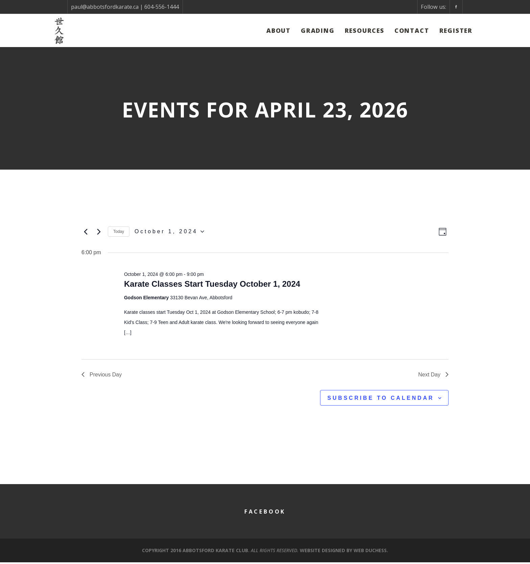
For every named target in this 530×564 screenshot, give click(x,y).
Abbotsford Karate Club (215, 552)
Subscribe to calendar (380, 400)
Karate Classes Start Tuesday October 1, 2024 (212, 285)
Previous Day (101, 376)
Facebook (265, 513)
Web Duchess (370, 552)
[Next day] (99, 232)
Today (118, 232)
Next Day (433, 376)
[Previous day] (85, 232)
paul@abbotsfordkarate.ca (105, 6)
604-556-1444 (161, 6)
